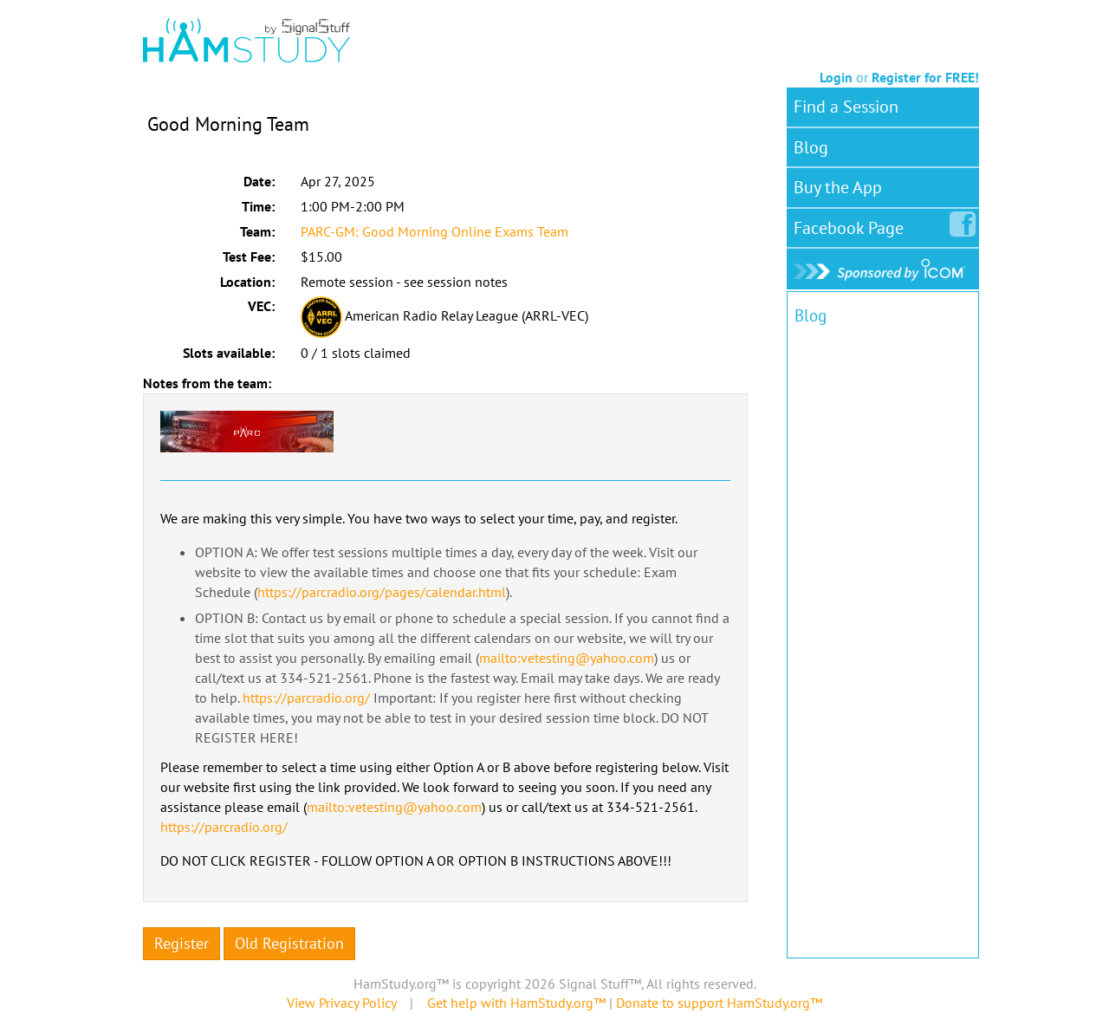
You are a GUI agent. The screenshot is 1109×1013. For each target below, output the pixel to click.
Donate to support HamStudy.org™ (719, 1002)
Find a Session (846, 106)
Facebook (852, 224)
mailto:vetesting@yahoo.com (566, 657)
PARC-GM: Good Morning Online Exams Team (434, 231)
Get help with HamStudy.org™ (516, 1002)
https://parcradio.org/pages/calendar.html (381, 592)
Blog (811, 147)
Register (181, 943)
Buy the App (838, 187)
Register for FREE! (925, 77)
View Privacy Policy (341, 1002)
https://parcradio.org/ (306, 697)
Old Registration (289, 943)
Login (836, 77)
